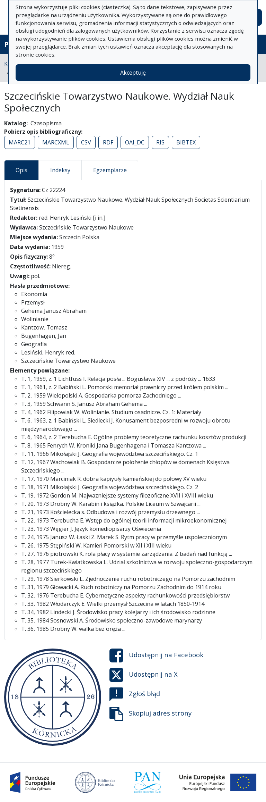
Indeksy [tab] (60, 170)
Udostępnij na (156, 655)
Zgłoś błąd (134, 694)
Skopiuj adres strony (150, 714)
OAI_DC (134, 142)
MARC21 (19, 142)
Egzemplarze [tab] (110, 170)
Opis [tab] (21, 170)
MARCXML (55, 142)
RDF (108, 142)
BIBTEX (186, 142)
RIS (160, 142)
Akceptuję (133, 72)
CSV (86, 142)
